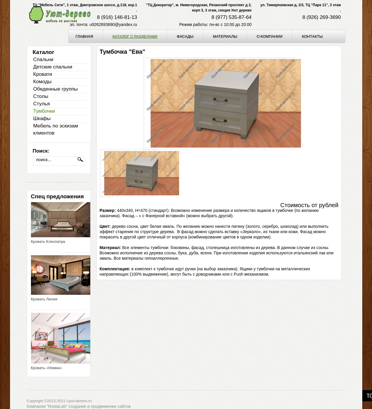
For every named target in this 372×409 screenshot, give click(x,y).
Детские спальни (52, 67)
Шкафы (42, 118)
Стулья (41, 104)
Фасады (185, 36)
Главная (84, 36)
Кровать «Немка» (46, 368)
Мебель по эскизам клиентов (55, 129)
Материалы (225, 36)
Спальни (43, 59)
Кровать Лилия (44, 299)
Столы (40, 96)
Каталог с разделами (135, 36)
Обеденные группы (55, 89)
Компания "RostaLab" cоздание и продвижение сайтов (79, 406)
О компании (270, 36)
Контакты (312, 36)
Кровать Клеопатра (48, 241)
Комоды (42, 81)
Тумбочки (44, 111)
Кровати (42, 74)
